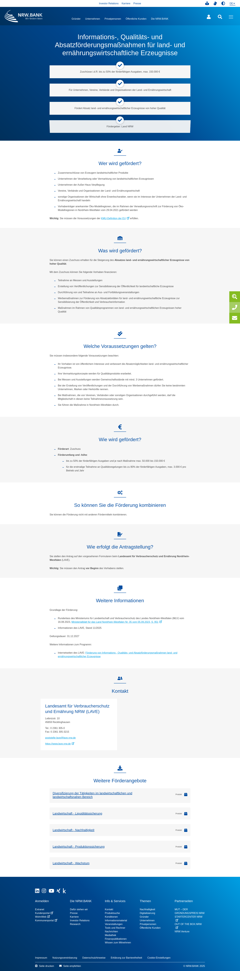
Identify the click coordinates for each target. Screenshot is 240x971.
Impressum (41, 957)
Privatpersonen (113, 18)
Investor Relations (109, 3)
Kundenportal (44, 913)
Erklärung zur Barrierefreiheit (126, 957)
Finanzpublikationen (116, 939)
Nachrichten (111, 931)
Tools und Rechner (115, 928)
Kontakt (109, 909)
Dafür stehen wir (79, 909)
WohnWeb (42, 916)
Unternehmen (92, 18)
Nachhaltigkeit (147, 909)
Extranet (39, 909)
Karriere (126, 3)
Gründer (76, 18)
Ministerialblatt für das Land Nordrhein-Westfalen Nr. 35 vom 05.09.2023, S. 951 (116, 622)
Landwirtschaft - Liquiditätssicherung (77, 813)
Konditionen (111, 916)
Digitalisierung (147, 913)
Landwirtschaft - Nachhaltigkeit (73, 830)
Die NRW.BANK (160, 18)
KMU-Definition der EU (115, 218)
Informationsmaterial (116, 920)
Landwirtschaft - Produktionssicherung (79, 846)
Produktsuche (112, 913)
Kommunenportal (46, 920)
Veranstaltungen (114, 924)
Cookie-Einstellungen (159, 957)
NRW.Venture (182, 931)
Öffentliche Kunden (136, 18)
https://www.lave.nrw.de (59, 743)
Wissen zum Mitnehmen (118, 942)
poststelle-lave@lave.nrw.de (60, 737)
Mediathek (110, 935)
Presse (137, 3)
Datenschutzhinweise (93, 957)
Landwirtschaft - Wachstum (71, 863)
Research (75, 924)
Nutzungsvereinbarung (64, 957)
